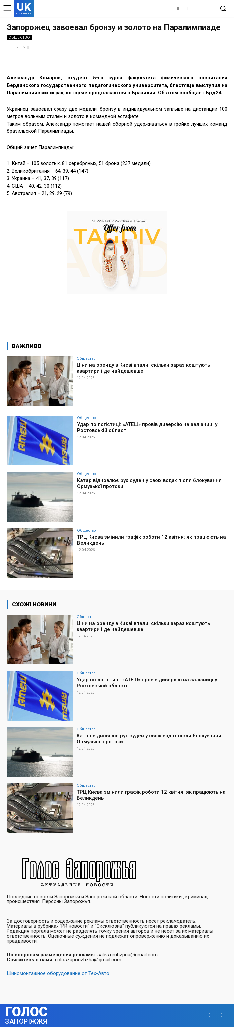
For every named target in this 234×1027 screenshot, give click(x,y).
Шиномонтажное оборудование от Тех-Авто (58, 973)
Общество (19, 37)
